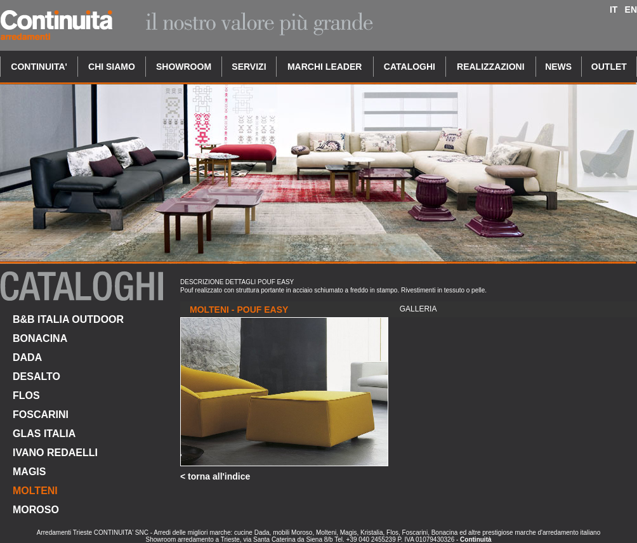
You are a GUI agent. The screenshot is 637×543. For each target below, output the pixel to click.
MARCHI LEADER (324, 67)
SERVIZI (249, 67)
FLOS (26, 395)
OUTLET (609, 67)
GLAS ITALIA (44, 433)
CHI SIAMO (111, 67)
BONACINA (40, 338)
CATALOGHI (409, 67)
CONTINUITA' (39, 67)
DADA (27, 357)
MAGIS (29, 471)
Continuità (475, 539)
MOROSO (36, 509)
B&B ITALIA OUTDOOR (68, 319)
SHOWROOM (183, 67)
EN (631, 9)
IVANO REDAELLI (55, 452)
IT (613, 9)
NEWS (558, 67)
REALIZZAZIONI (491, 67)
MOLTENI (35, 490)
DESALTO (36, 376)
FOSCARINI (41, 414)
